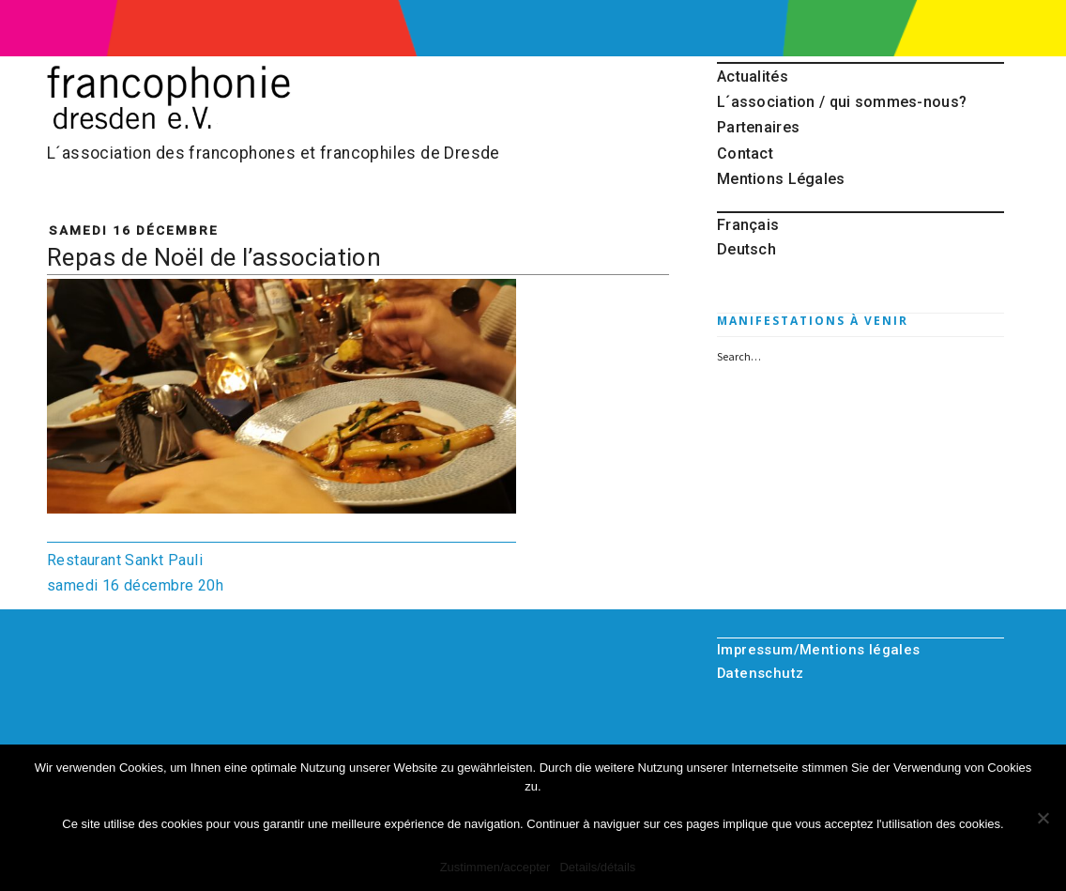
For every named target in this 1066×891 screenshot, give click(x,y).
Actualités (752, 76)
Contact (745, 153)
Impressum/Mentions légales (819, 649)
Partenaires (758, 127)
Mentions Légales (781, 179)
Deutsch (746, 249)
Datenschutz (760, 673)
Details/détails (597, 867)
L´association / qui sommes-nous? (842, 102)
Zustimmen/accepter (495, 867)
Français (748, 225)
